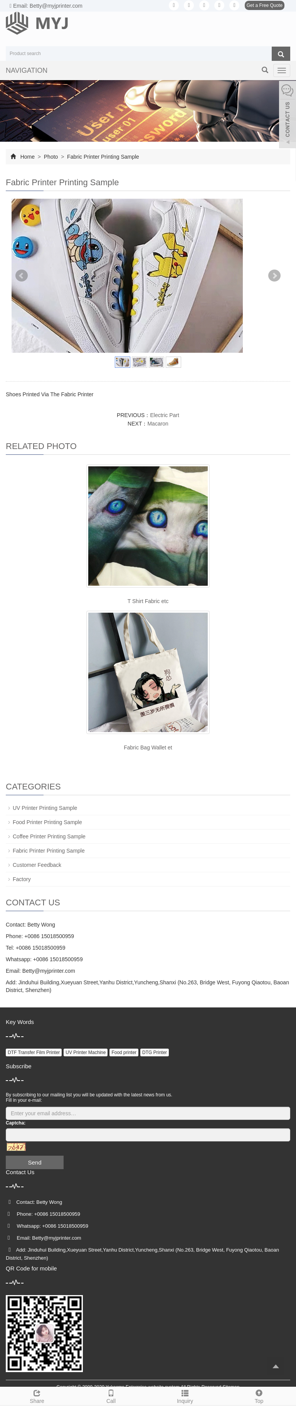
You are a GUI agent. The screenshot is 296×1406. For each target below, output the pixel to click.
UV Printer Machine (86, 1052)
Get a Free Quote (265, 5)
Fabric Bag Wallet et (148, 747)
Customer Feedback (37, 865)
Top (259, 1395)
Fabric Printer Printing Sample (102, 157)
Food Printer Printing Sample (47, 822)
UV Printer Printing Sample (45, 808)
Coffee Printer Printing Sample (49, 836)
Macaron (157, 424)
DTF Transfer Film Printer (34, 1052)
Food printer (123, 1052)
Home (27, 157)
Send (34, 1162)
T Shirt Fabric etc (148, 601)
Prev (21, 276)
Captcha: (15, 1123)
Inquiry (185, 1395)
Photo (50, 157)
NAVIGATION (26, 70)
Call (111, 1395)
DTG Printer (154, 1052)
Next (274, 276)
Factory (22, 879)
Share (37, 1395)
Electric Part (164, 415)
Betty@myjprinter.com (48, 971)
